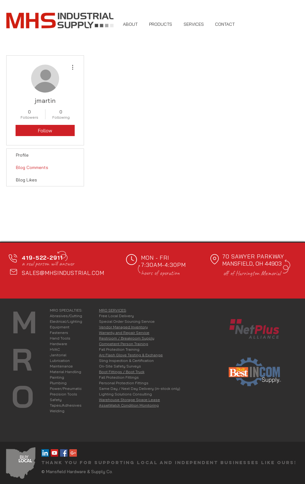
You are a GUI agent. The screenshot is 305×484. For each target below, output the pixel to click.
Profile (22, 155)
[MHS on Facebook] (64, 453)
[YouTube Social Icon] (54, 453)
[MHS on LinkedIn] (45, 453)
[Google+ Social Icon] (73, 453)
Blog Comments (32, 167)
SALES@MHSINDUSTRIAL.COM (63, 273)
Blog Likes (26, 180)
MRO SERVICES (112, 310)
